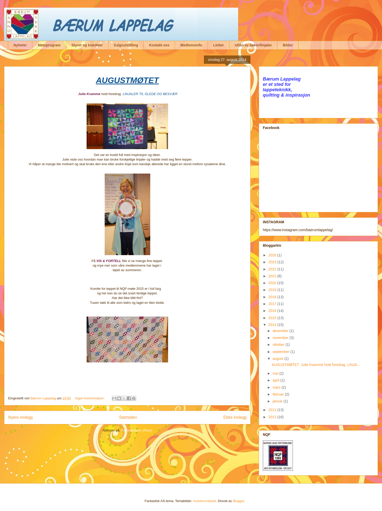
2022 (272, 269)
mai (275, 373)
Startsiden (128, 417)
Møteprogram (49, 45)
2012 (272, 417)
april (276, 380)
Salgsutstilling (126, 45)
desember (280, 331)
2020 (272, 283)
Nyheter (20, 45)
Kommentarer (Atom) (136, 430)
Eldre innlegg (235, 417)
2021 (272, 276)
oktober (278, 345)
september (281, 352)
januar (277, 401)
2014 (272, 325)
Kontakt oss (159, 45)
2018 (272, 297)
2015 (272, 318)
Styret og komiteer (87, 45)
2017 (272, 304)
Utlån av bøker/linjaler (253, 45)
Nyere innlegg (20, 417)
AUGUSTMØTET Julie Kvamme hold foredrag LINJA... (316, 365)
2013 (272, 410)
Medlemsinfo (191, 45)
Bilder (288, 45)
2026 (272, 255)
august (278, 359)
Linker (218, 45)
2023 (272, 262)
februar (278, 394)
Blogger (238, 501)
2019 (272, 290)
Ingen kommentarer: (90, 398)
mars (276, 387)
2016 (272, 311)
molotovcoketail (204, 501)
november (280, 338)
